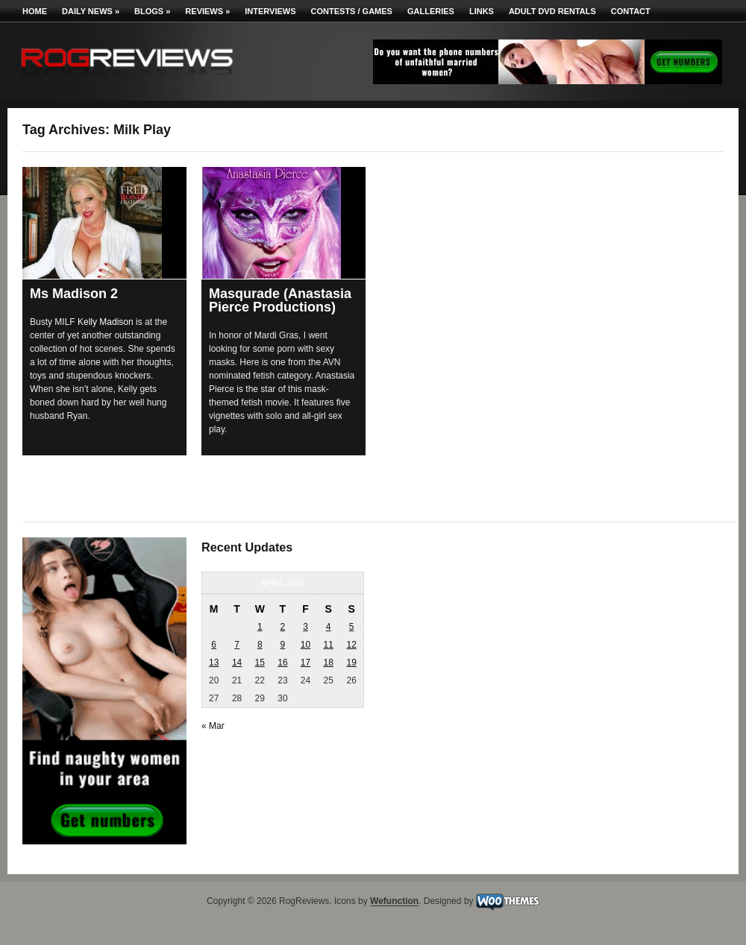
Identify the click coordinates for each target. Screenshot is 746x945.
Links (481, 11)
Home (34, 11)
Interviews (270, 11)
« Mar (213, 726)
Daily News (90, 11)
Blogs (152, 11)
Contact (631, 11)
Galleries (430, 11)
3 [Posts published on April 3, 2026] (305, 627)
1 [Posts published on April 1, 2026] (260, 627)
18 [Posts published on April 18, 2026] (328, 662)
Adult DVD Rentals (552, 11)
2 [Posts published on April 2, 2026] (283, 627)
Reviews (207, 11)
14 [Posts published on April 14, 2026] (237, 662)
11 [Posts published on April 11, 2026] (328, 644)
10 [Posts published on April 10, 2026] (305, 644)
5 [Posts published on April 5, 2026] (351, 627)
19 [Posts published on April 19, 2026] (351, 662)
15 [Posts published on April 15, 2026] (260, 662)
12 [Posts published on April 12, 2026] (351, 644)
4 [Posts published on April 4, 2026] (328, 627)
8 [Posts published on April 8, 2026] (260, 644)
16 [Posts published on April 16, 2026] (282, 662)
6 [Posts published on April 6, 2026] (213, 644)
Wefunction (394, 902)
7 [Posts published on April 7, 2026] (236, 644)
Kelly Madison (106, 322)
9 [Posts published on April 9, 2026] (283, 644)
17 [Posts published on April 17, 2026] (305, 662)
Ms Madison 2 (74, 293)
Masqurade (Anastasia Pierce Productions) (280, 300)
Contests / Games (351, 11)
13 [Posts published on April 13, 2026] (214, 662)
